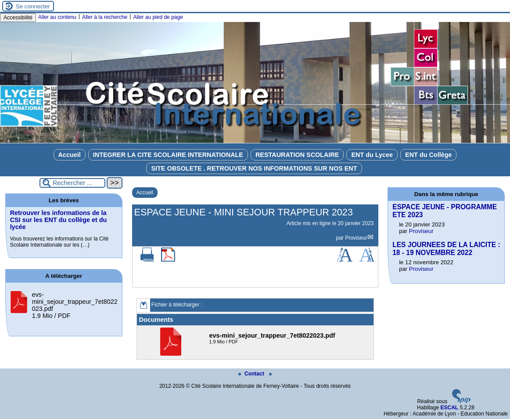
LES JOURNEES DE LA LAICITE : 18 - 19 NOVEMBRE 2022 (446, 248)
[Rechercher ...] (72, 183)
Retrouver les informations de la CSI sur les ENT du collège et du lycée (58, 219)
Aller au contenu (57, 17)
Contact (252, 374)
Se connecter (33, 6)
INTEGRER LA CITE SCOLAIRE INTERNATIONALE (168, 154)
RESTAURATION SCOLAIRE (297, 154)
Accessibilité (18, 18)
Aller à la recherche (104, 17)
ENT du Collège (428, 154)
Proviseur (356, 238)
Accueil (69, 154)
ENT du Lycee (372, 154)
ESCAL (449, 407)
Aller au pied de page (158, 17)
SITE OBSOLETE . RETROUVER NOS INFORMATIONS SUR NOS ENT (254, 168)
